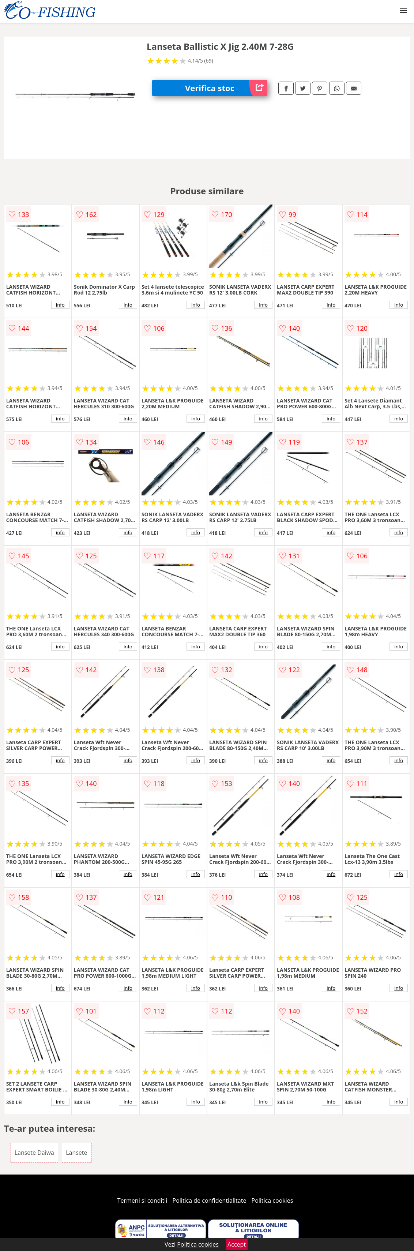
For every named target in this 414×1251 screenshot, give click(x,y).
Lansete (76, 1153)
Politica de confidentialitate (209, 1200)
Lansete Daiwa (34, 1153)
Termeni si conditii (142, 1200)
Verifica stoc (226, 88)
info (60, 304)
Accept (236, 1244)
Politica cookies (272, 1200)
